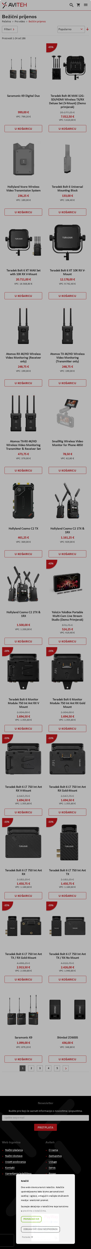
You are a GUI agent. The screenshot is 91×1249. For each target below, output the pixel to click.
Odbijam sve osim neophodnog (40, 1229)
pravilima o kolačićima (34, 1211)
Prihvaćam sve (31, 1219)
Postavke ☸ (27, 1237)
